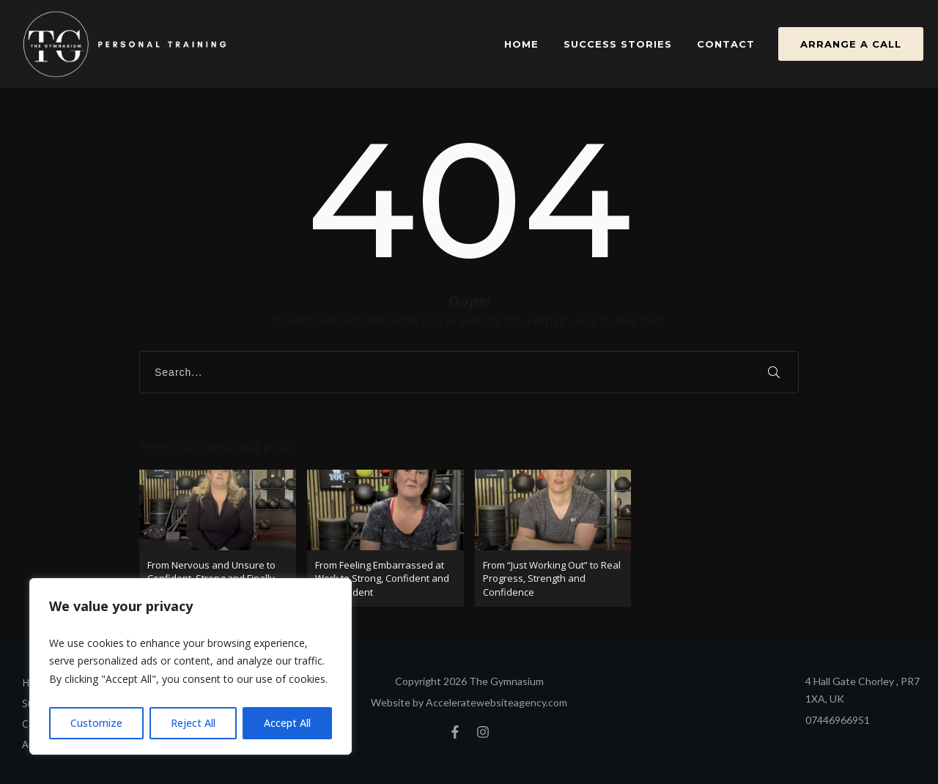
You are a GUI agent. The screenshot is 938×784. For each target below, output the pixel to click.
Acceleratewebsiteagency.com (496, 702)
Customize (96, 723)
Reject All (193, 723)
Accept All (287, 723)
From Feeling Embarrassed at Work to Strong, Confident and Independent (385, 538)
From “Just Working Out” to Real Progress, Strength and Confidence (553, 538)
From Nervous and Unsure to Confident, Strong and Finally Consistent (217, 538)
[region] (190, 666)
